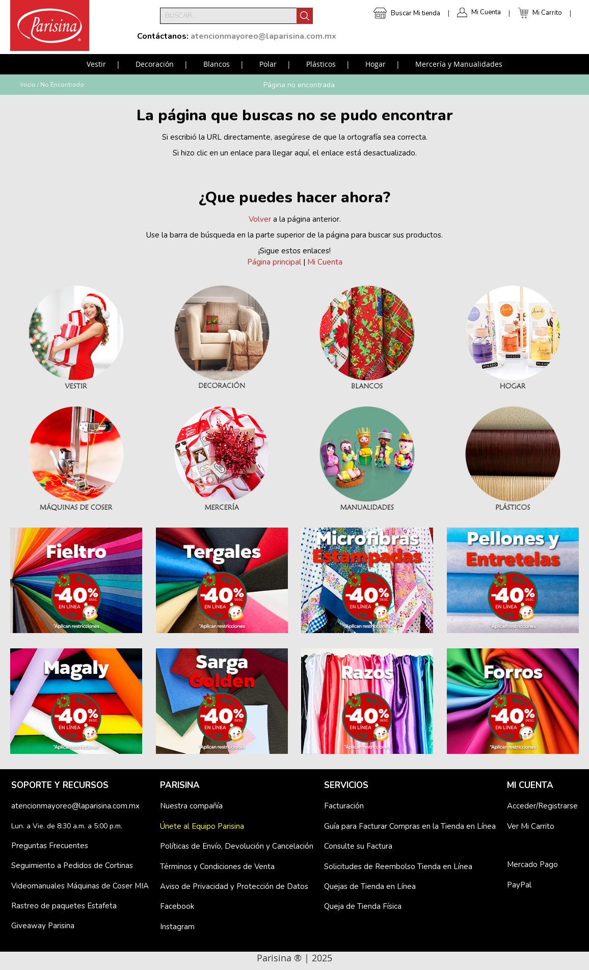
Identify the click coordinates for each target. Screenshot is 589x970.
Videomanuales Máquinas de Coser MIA (80, 886)
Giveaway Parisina (42, 926)
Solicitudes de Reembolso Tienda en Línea (398, 866)
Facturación (344, 806)
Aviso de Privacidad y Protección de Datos (234, 886)
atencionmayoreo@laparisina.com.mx (75, 806)
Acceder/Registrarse (542, 806)
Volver (260, 219)
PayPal (519, 885)
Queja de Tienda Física (362, 906)
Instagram (177, 927)
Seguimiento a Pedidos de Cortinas (72, 865)
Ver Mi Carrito (530, 826)
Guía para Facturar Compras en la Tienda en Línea (410, 826)
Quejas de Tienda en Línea (370, 886)
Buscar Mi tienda (415, 13)
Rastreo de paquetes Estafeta (64, 906)
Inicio (28, 85)
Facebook (177, 906)
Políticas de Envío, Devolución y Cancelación (236, 846)
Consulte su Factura (358, 846)
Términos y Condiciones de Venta (217, 866)
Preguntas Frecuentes (49, 846)
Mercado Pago (532, 864)
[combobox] (228, 16)
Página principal (274, 262)
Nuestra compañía (191, 806)
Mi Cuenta (486, 12)
